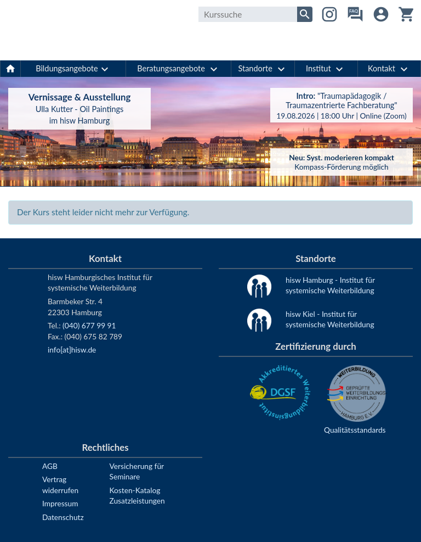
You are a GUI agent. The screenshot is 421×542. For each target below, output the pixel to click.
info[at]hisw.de (72, 349)
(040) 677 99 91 (89, 325)
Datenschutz (63, 517)
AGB (50, 466)
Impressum (60, 503)
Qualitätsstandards (355, 429)
